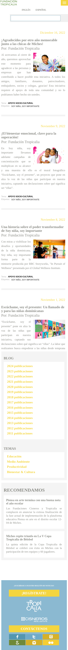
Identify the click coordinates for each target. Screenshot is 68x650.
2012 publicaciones (20, 428)
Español (41, 10)
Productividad (17, 466)
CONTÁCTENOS (34, 629)
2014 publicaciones (20, 418)
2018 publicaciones (20, 397)
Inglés (26, 10)
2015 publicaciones (20, 412)
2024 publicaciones (20, 366)
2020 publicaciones (20, 387)
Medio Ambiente (18, 461)
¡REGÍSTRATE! (34, 593)
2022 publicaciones (20, 376)
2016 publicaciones (20, 407)
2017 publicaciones (20, 402)
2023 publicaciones (20, 371)
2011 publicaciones (20, 433)
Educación (14, 456)
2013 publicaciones (20, 423)
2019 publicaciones (20, 392)
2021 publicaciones (20, 381)
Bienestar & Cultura (21, 472)
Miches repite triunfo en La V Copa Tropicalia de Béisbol (28, 537)
